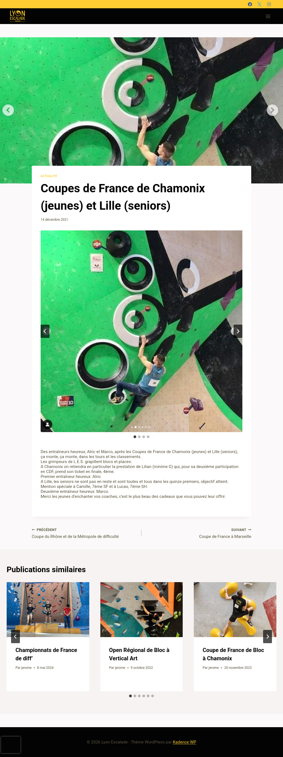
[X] (259, 4)
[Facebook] (250, 4)
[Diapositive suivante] (238, 331)
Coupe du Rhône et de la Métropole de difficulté (84, 533)
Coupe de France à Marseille (198, 533)
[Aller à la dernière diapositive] (45, 331)
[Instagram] (269, 4)
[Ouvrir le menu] (268, 16)
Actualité (49, 176)
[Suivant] (267, 636)
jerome (26, 668)
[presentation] (48, 609)
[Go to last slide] (15, 636)
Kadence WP (184, 742)
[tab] (134, 436)
